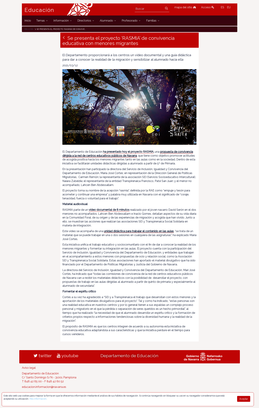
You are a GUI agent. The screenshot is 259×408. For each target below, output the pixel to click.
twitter (43, 355)
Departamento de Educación (129, 355)
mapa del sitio (185, 7)
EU (229, 7)
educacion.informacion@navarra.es (44, 387)
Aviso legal (29, 367)
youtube (67, 355)
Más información (38, 398)
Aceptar (243, 398)
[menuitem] (28, 21)
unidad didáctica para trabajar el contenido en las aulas (139, 231)
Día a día (28, 29)
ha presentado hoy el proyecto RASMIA (128, 151)
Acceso (207, 7)
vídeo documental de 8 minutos (109, 209)
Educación (39, 10)
